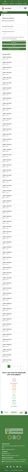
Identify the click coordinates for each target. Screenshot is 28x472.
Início (3, 15)
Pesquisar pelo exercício (8, 31)
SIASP (9, 470)
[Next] (20, 366)
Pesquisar (14, 42)
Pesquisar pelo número (7, 26)
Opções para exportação (13, 48)
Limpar (14, 45)
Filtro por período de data (8, 20)
